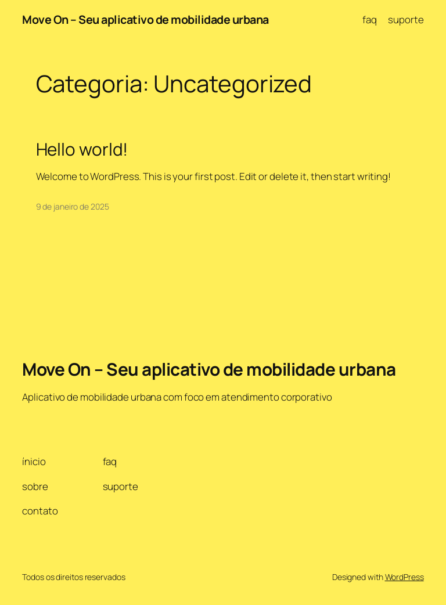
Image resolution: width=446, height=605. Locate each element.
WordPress (404, 576)
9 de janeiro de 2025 (72, 206)
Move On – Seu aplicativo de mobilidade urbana (145, 19)
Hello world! (82, 149)
